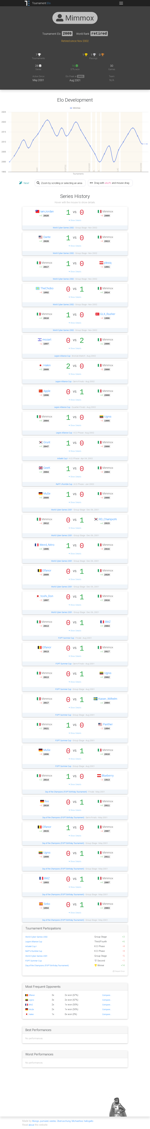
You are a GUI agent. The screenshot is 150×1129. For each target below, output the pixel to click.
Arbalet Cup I (62, 458)
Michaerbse (81, 1121)
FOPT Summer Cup (66, 638)
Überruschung (66, 1121)
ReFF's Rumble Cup (64, 484)
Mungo (36, 1121)
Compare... (106, 995)
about (32, 1124)
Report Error (118, 971)
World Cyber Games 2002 (63, 227)
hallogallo (94, 1121)
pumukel (45, 1121)
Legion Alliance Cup (62, 356)
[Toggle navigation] (121, 3)
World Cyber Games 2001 (61, 509)
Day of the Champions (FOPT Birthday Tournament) (66, 791)
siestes (54, 1121)
